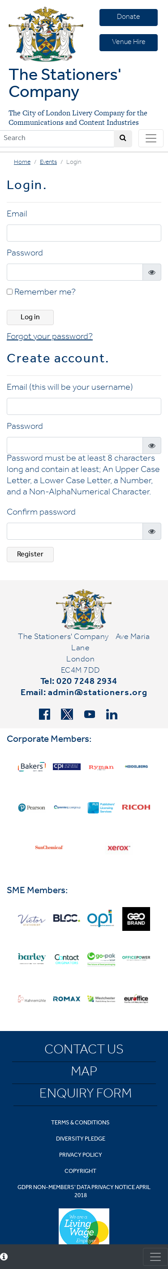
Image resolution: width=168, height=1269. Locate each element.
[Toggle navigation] (151, 138)
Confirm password (41, 513)
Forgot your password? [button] (50, 337)
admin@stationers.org (97, 693)
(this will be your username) (81, 388)
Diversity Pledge (80, 1139)
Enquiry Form (85, 1095)
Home (22, 163)
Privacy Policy (80, 1156)
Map (84, 1073)
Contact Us (84, 1051)
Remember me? (41, 293)
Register (30, 555)
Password (25, 254)
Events (48, 163)
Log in (30, 318)
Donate (128, 17)
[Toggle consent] (155, 1257)
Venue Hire (129, 42)
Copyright (80, 1172)
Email (17, 215)
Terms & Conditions (80, 1123)
